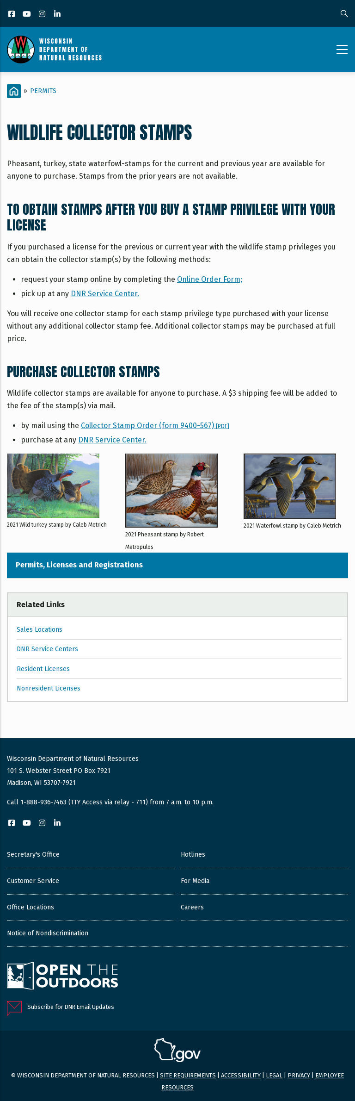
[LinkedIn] (58, 15)
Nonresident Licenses (48, 688)
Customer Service (33, 881)
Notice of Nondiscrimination (47, 933)
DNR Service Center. (105, 293)
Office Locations (30, 907)
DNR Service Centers (47, 649)
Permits (43, 91)
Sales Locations (39, 630)
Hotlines (193, 854)
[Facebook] (12, 15)
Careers (192, 907)
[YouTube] (27, 15)
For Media (195, 881)
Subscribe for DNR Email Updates (70, 1006)
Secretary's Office (33, 854)
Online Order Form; (209, 279)
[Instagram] (42, 15)
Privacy (299, 1075)
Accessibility (241, 1075)
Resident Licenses (43, 669)
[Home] (14, 91)
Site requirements (188, 1075)
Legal (274, 1075)
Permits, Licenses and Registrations (79, 564)
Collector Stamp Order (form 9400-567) (155, 425)
